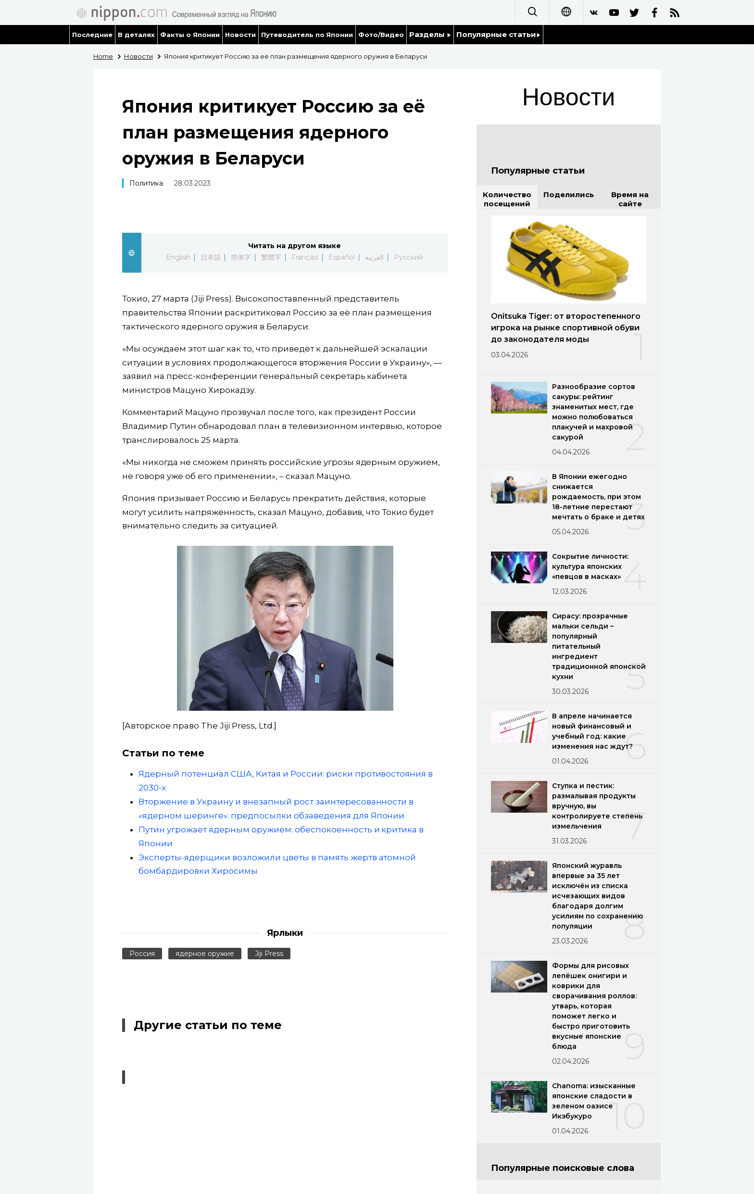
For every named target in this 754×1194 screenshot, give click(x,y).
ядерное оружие (205, 953)
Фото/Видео (381, 34)
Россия (142, 953)
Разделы (430, 34)
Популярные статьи (498, 34)
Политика (146, 183)
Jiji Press (269, 953)
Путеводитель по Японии (307, 34)
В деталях (136, 34)
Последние (92, 34)
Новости (240, 34)
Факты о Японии (190, 34)
